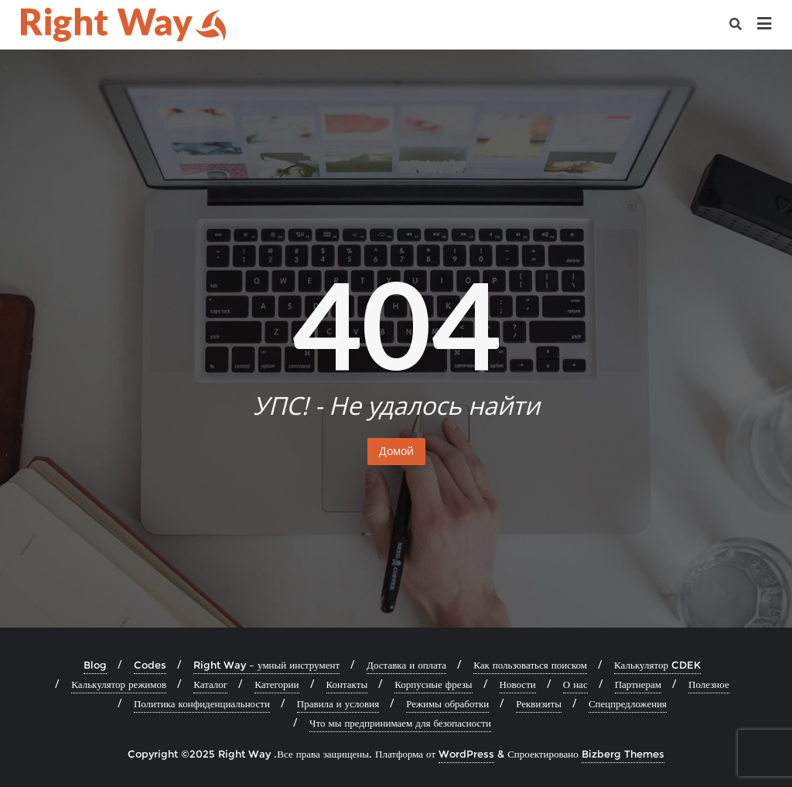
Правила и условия (338, 703)
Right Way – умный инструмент (266, 665)
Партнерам (638, 684)
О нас (575, 684)
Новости (518, 684)
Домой (396, 450)
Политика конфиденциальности (202, 703)
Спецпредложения (628, 703)
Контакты (347, 684)
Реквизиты (539, 703)
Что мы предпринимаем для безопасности (400, 723)
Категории (276, 684)
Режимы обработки (447, 703)
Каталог (210, 684)
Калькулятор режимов (118, 684)
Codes (150, 665)
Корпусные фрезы (433, 684)
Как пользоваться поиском (530, 665)
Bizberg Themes (623, 754)
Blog (95, 665)
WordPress (466, 754)
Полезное (708, 684)
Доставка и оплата (406, 665)
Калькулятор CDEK (657, 665)
